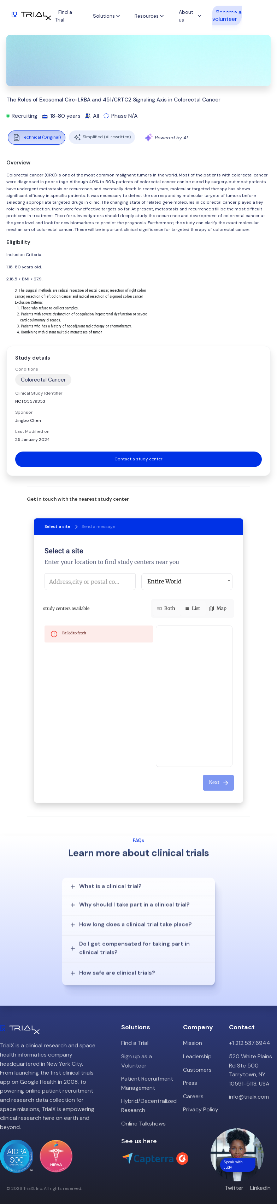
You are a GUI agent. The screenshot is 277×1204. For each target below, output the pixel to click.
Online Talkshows (143, 1113)
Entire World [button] (164, 581)
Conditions (26, 369)
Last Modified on (32, 431)
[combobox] (90, 581)
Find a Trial (134, 1033)
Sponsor (24, 412)
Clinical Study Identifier (39, 393)
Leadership (197, 1046)
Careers (193, 1086)
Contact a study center (138, 459)
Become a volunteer (227, 15)
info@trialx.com (249, 1086)
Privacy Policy (200, 1099)
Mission (192, 1033)
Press (190, 1073)
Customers (197, 1059)
